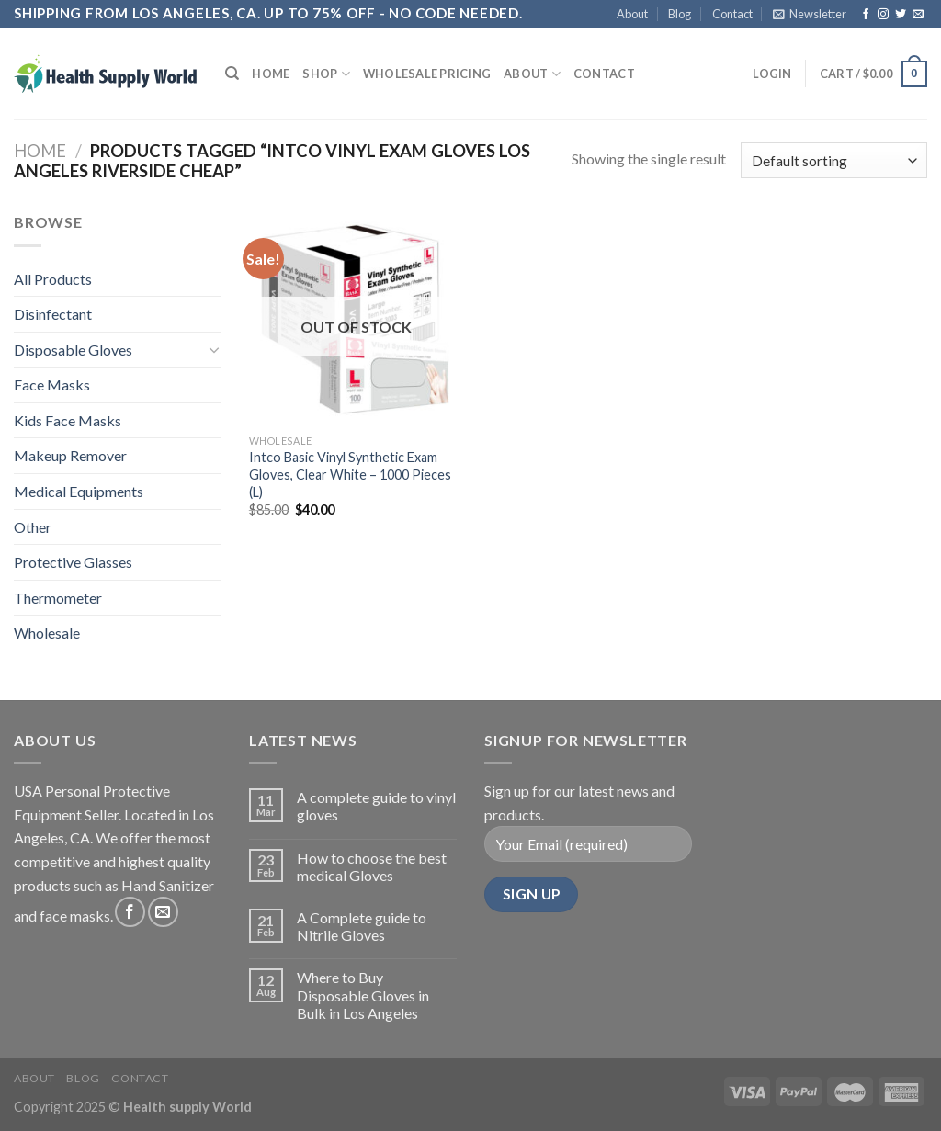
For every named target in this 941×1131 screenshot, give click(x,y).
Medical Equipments (78, 491)
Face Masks (52, 384)
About (632, 13)
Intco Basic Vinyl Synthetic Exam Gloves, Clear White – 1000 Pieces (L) (350, 474)
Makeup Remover (70, 455)
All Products (53, 279)
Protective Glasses (73, 562)
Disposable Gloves (73, 349)
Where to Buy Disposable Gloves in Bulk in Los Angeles (363, 994)
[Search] (232, 73)
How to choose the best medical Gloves (372, 866)
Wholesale (47, 632)
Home (270, 73)
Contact (732, 13)
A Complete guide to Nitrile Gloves (361, 926)
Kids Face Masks (67, 420)
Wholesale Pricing (427, 73)
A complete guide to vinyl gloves (376, 805)
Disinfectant (53, 313)
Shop (325, 74)
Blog (679, 13)
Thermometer (58, 597)
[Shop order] (834, 160)
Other (32, 527)
